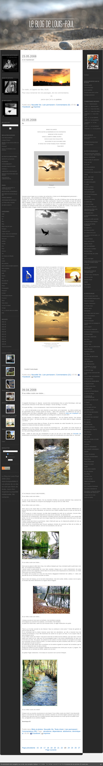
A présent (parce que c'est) (91, 296)
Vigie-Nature (87, 284)
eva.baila (86, 184)
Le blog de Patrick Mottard (90, 221)
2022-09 (4, 324)
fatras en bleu (87, 344)
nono (85, 256)
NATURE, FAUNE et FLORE (91, 439)
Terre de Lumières (88, 144)
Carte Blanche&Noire (7, 137)
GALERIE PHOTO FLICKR (8, 166)
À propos (86, 74)
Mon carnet (87, 436)
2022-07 (4, 329)
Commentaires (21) (63, 375)
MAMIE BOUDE (88, 424)
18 (48, 748)
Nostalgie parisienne (89, 95)
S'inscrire (10, 454)
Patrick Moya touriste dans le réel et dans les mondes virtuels (92, 261)
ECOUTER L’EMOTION (90, 336)
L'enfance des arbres (89, 199)
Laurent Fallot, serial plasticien (92, 376)
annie (86, 108)
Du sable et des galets (89, 182)
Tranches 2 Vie (88, 476)
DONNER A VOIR (88, 179)
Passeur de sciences (89, 454)
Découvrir (4, 238)
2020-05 (4, 344)
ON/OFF (86, 451)
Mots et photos (5, 268)
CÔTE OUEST (88, 326)
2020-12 (4, 339)
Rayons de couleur (89, 464)
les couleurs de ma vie (89, 232)
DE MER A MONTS (7, 205)
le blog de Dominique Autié (91, 142)
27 (79, 748)
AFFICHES (4, 402)
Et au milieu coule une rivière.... (33, 393)
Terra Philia (87, 474)
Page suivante (51, 750)
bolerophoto (87, 310)
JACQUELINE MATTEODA (91, 356)
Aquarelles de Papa (7, 429)
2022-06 (4, 331)
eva (85, 104)
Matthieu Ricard (88, 243)
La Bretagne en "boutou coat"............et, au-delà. (90, 367)
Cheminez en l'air (88, 169)
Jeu (3, 253)
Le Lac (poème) (88, 90)
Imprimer (35, 107)
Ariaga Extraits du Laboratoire (91, 159)
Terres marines (5, 390)
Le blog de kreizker (89, 383)
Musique (4, 270)
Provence (4, 298)
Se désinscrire (10, 457)
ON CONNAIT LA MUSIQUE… (92, 449)
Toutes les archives (6, 346)
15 (38, 748)
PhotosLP (4, 146)
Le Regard (86, 402)
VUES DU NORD (88, 497)
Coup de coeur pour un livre (91, 92)
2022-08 (4, 326)
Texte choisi (5, 303)
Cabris (3, 441)
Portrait (3, 293)
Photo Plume (87, 459)
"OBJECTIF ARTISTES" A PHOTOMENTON (8, 188)
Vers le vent (87, 483)
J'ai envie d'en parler (89, 191)
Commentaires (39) (29, 731)
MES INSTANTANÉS (89, 246)
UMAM (86, 282)
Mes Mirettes (87, 432)
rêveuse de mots (88, 277)
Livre (3, 258)
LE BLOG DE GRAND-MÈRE (91, 381)
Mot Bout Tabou (88, 251)
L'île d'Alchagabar (88, 361)
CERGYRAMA (88, 318)
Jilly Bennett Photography (90, 194)
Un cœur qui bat (88, 478)
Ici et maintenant (28, 60)
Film (3, 246)
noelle (86, 106)
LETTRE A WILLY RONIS (8, 202)
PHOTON (86, 264)
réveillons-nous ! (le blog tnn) (91, 274)
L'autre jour (87, 359)
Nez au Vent (87, 441)
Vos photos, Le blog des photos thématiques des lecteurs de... (92, 492)
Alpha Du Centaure (89, 301)
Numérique (4, 283)
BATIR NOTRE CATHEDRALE (9, 191)
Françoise (87, 113)
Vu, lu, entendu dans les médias (10, 310)
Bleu (3, 221)
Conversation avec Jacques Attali (92, 172)
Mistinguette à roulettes (90, 248)
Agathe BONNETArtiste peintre (92, 298)
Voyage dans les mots (89, 495)
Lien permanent (49, 105)
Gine (86, 117)
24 (69, 748)
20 (55, 748)
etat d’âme (86, 339)
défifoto (3, 241)
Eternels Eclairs (88, 341)
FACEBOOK (5, 161)
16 (41, 748)
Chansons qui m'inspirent (8, 236)
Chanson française (89, 320)
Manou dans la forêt (89, 241)
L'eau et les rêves (88, 87)
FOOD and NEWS (88, 189)
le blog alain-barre (88, 212)
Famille (3, 243)
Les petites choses (89, 409)
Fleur (3, 248)
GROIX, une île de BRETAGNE (92, 346)
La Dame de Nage (88, 204)
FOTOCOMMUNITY (7, 164)
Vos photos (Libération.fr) (90, 488)
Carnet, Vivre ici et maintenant (9, 233)
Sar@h (86, 466)
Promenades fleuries (7, 295)
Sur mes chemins (88, 471)
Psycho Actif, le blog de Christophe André (90, 271)
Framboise (87, 122)
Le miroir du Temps (89, 393)
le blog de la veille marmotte (91, 219)
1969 (3, 214)
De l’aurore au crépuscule (90, 329)
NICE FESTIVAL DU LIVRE (91, 253)
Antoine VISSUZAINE (89, 157)
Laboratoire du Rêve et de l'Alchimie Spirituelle (90, 210)
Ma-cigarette (87, 422)
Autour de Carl (88, 162)
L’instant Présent (6, 140)
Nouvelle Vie (5, 280)
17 (45, 748)
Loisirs (3, 261)
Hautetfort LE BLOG (89, 351)
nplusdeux (86, 444)
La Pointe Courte (6, 365)
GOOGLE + (5, 169)
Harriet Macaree (88, 349)
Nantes (3, 275)
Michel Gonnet (88, 434)
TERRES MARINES (7, 197)
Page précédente (28, 748)
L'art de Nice (87, 196)
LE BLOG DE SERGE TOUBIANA (89, 224)
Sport (3, 300)
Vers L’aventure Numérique (91, 486)
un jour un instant (6, 305)
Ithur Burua (87, 354)
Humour (4, 251)
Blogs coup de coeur (7, 226)
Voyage (4, 308)
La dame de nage (88, 370)
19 (51, 748)
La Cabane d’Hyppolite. (8, 378)
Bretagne (4, 228)
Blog (3, 224)
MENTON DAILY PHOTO (90, 429)
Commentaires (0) (63, 105)
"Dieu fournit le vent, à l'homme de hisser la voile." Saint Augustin (92, 154)
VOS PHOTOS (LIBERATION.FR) (6, 178)
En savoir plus (84, 764)
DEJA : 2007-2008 (88, 177)
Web (3, 312)
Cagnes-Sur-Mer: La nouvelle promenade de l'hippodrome (9, 416)
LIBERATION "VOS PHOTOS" (9, 171)
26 (76, 748)
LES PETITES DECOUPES (91, 412)
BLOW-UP (86, 164)
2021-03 (4, 336)
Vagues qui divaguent (89, 481)
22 (62, 748)
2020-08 (4, 341)
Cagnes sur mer (6, 231)
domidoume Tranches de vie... (91, 331)
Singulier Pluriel (88, 279)
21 (58, 748)
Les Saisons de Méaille (7, 256)
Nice (3, 278)
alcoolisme (47, 731)
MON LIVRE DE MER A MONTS (10, 266)
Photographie (5, 288)
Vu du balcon (87, 287)
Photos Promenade (89, 461)
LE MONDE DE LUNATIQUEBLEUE (89, 396)
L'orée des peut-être (89, 364)
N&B (3, 273)
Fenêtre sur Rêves (88, 187)
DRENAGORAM (88, 334)
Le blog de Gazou (88, 378)
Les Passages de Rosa (90, 407)
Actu (3, 216)
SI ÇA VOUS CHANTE (90, 469)
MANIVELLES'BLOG (89, 427)
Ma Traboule (87, 419)
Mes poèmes (5, 263)
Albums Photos (7, 353)
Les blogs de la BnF (89, 230)
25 (72, 748)
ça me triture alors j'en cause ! (91, 313)
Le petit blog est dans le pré (91, 399)
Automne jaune (88, 85)
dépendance (57, 731)
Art (2, 219)
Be (23, 123)
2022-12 (4, 321)
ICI (51, 348)
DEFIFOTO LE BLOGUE (8, 159)
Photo (3, 285)
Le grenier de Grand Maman (91, 391)
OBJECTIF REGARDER (90, 446)
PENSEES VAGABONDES (91, 456)
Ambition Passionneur (89, 303)
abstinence (67, 731)
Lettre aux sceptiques (72, 413)
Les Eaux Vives (88, 404)
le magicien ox (87, 227)
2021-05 (4, 334)
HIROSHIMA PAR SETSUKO (9, 200)
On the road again (88, 258)
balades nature (88, 308)
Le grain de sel (88, 388)
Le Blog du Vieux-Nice (89, 386)
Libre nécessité (88, 414)
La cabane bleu (88, 201)
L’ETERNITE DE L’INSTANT (91, 417)
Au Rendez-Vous (88, 305)
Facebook (35, 733)
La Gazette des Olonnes (90, 206)
